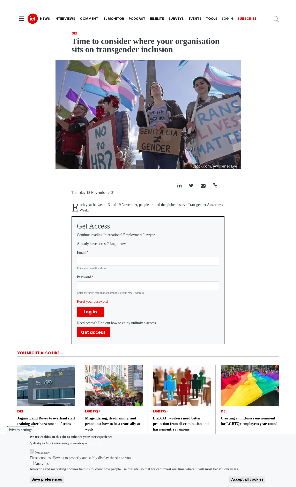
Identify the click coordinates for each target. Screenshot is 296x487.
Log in (227, 18)
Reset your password (92, 301)
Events (194, 18)
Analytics (42, 464)
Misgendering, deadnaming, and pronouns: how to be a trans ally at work (112, 423)
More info (95, 443)
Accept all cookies (247, 479)
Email (81, 252)
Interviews (64, 18)
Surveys (176, 18)
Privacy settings (20, 430)
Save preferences (46, 479)
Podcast (137, 18)
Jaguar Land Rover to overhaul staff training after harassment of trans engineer (46, 423)
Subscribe (247, 18)
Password (84, 277)
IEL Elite (157, 18)
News (45, 18)
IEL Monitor (113, 18)
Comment (89, 18)
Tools (211, 18)
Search (275, 19)
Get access (93, 332)
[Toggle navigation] (22, 19)
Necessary (42, 452)
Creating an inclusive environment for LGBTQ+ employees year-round (249, 421)
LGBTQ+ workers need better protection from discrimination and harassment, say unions (181, 423)
